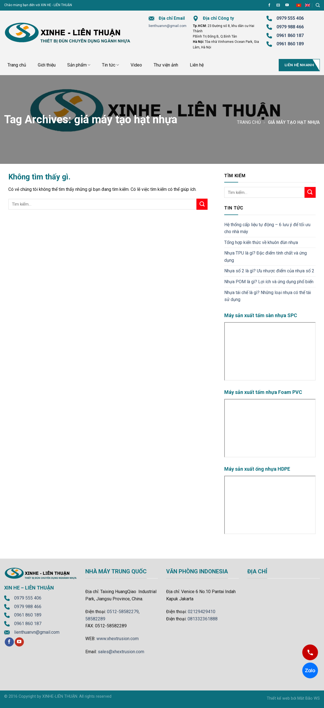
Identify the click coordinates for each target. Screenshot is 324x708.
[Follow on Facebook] (269, 5)
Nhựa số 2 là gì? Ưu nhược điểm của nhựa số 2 (269, 270)
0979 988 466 (290, 26)
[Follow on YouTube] (287, 5)
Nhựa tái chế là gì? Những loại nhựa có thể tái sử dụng (267, 296)
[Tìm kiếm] (318, 5)
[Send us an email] (278, 5)
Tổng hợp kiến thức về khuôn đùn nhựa (261, 242)
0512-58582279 (123, 611)
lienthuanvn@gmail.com (167, 26)
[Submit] (202, 204)
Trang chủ (17, 65)
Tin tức (110, 65)
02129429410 (201, 611)
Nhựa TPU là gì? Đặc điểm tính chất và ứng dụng (265, 256)
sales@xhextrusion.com (121, 651)
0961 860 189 (27, 615)
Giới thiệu (47, 65)
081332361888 (203, 618)
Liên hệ (197, 65)
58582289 (95, 618)
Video (136, 65)
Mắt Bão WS (308, 698)
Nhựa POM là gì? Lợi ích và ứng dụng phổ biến (268, 281)
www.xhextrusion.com (117, 638)
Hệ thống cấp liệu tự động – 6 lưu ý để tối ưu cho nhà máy (267, 228)
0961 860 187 (290, 35)
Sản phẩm (78, 65)
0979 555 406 (27, 598)
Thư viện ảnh (166, 65)
